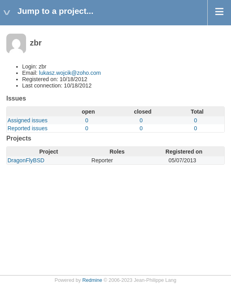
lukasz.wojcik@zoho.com (70, 73)
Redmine (92, 280)
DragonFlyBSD (26, 160)
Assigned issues (27, 120)
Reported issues (27, 128)
